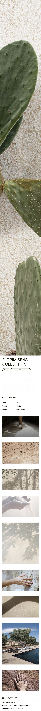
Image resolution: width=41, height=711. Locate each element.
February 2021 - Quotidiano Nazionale (16, 706)
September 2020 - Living (11, 708)
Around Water (7, 703)
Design (6, 370)
